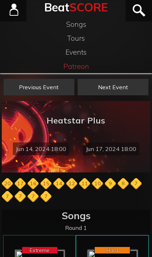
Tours (76, 38)
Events (76, 52)
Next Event (113, 87)
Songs (76, 24)
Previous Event (39, 87)
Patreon (76, 66)
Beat (76, 7)
